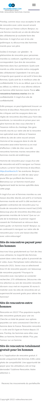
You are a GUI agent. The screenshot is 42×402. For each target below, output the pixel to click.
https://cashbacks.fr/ (9, 171)
